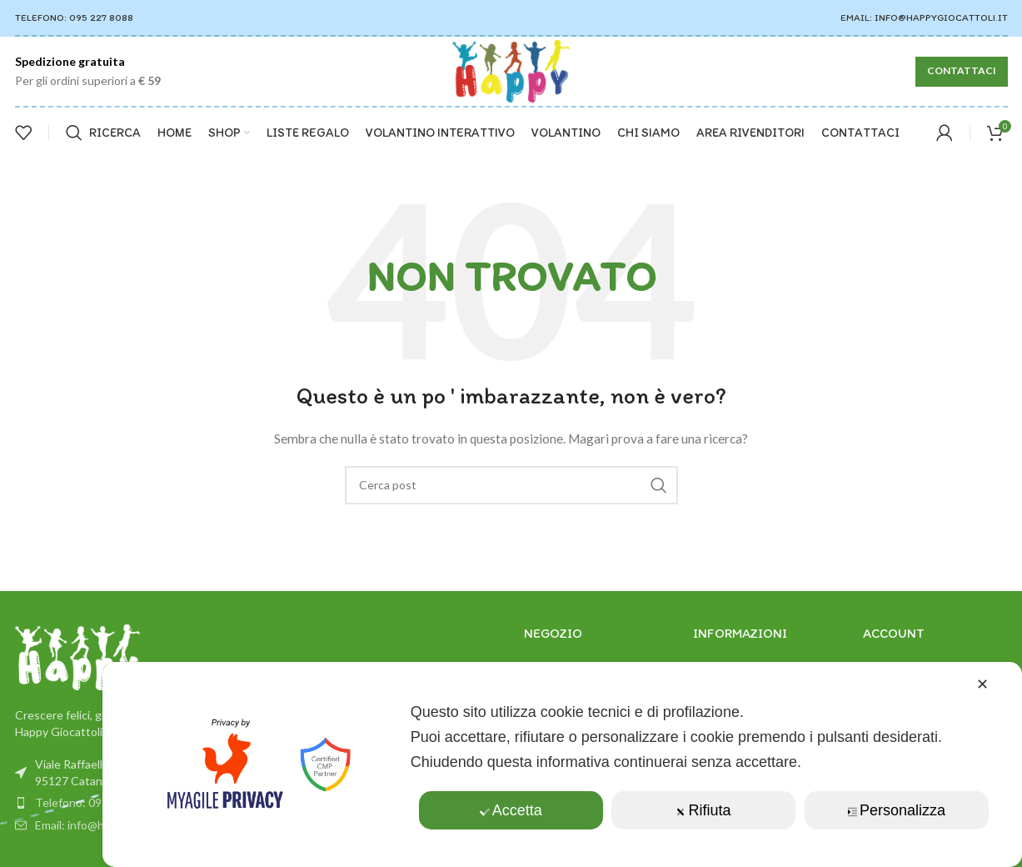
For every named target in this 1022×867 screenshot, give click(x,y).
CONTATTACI (961, 70)
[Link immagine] (77, 656)
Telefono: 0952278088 (95, 802)
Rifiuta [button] (703, 810)
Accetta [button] (511, 810)
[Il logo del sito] (511, 70)
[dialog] (562, 764)
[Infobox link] (88, 71)
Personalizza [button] (896, 810)
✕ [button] (982, 684)
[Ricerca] (103, 132)
